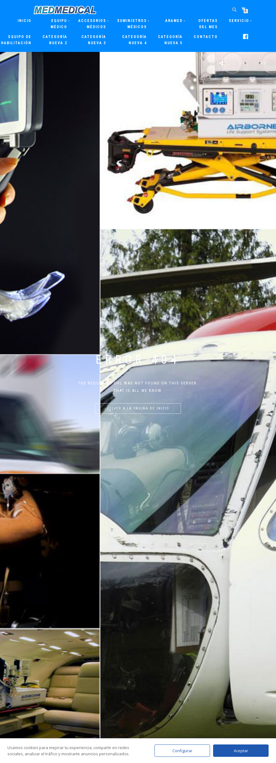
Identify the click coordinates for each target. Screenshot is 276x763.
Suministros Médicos (132, 24)
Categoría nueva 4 (134, 40)
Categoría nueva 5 (170, 40)
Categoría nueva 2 (55, 40)
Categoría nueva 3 (93, 40)
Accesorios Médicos (92, 24)
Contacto (206, 37)
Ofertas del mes (208, 24)
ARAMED (174, 21)
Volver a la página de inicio (138, 408)
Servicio (239, 21)
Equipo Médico (59, 24)
